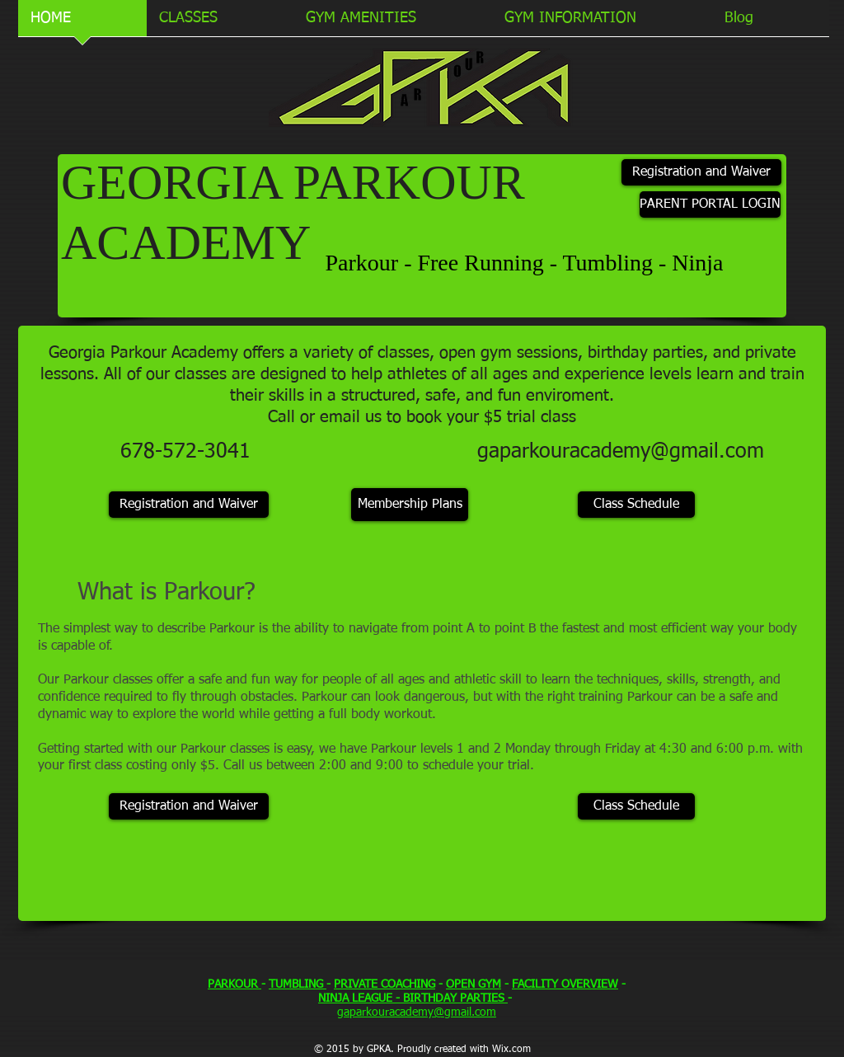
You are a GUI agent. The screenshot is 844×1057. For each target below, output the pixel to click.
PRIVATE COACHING (384, 984)
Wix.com (511, 1050)
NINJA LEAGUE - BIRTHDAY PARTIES (413, 998)
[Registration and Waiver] (701, 172)
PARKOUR (234, 984)
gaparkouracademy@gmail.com (620, 452)
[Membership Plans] (409, 504)
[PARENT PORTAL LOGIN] (710, 204)
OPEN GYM (473, 984)
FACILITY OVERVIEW (565, 984)
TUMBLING (297, 984)
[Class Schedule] (636, 504)
